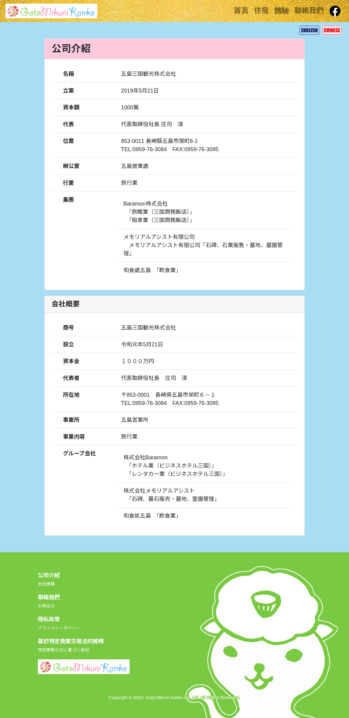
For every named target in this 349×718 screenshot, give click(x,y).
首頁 (241, 10)
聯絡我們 (309, 10)
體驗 (281, 10)
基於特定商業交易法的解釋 (71, 645)
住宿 (261, 10)
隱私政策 (59, 623)
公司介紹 (49, 579)
